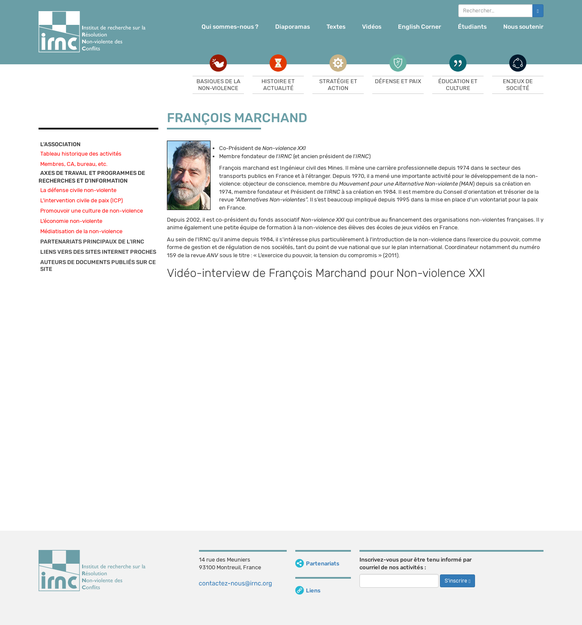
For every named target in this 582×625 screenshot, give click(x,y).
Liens (308, 590)
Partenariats (317, 563)
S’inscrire (457, 581)
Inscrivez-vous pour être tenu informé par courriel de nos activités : (415, 563)
